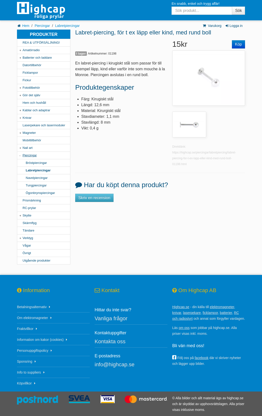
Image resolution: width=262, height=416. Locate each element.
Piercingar (42, 26)
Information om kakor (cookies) (40, 340)
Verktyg (28, 238)
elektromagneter (222, 307)
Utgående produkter (36, 260)
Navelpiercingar (37, 178)
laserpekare (192, 313)
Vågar (27, 245)
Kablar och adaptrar (36, 110)
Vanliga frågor (111, 318)
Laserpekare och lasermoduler (44, 125)
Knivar (27, 118)
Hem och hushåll (34, 102)
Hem (25, 26)
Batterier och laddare (37, 57)
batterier (226, 313)
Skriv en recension (94, 198)
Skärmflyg (30, 223)
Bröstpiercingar (36, 163)
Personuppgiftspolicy (32, 350)
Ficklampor (30, 72)
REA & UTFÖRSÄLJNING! (41, 42)
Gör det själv (31, 95)
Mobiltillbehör (32, 140)
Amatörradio (31, 50)
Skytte (27, 215)
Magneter (29, 133)
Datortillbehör (32, 65)
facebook (201, 358)
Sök (238, 10)
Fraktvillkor (25, 329)
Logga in (234, 26)
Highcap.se (180, 307)
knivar (176, 313)
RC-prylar (29, 208)
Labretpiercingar (67, 26)
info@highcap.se (114, 364)
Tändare (28, 230)
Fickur (27, 80)
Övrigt (27, 253)
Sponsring (24, 361)
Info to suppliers (29, 372)
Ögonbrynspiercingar (40, 193)
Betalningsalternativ (32, 307)
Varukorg (211, 26)
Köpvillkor (24, 383)
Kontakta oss (110, 341)
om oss (184, 328)
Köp (238, 44)
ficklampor (210, 313)
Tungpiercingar (36, 185)
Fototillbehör (31, 87)
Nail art (28, 148)
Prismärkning (32, 200)
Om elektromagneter (32, 318)
